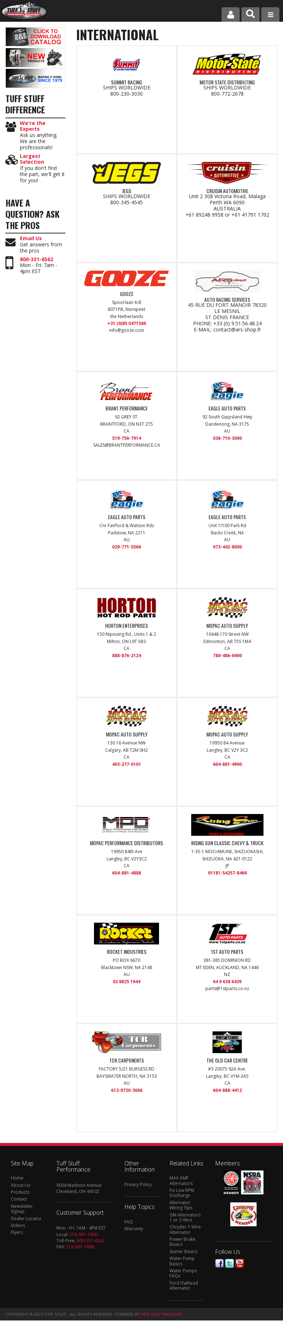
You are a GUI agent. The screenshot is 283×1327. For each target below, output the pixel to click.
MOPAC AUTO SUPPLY (227, 625)
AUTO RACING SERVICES (227, 299)
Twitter (229, 1263)
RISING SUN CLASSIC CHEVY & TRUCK (227, 843)
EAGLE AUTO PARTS (227, 408)
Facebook (219, 1263)
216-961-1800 (83, 1234)
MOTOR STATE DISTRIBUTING (227, 82)
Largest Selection (32, 159)
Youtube (239, 1263)
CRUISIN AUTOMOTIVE (227, 190)
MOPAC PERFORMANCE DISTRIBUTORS (126, 843)
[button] (250, 14)
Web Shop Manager (161, 1314)
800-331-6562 (36, 259)
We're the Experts (33, 126)
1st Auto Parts (227, 951)
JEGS (126, 190)
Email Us (31, 238)
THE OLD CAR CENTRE (227, 1060)
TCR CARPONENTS (126, 1060)
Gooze (126, 293)
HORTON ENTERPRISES (126, 625)
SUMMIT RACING (126, 82)
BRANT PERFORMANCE (127, 408)
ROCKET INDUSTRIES (126, 951)
